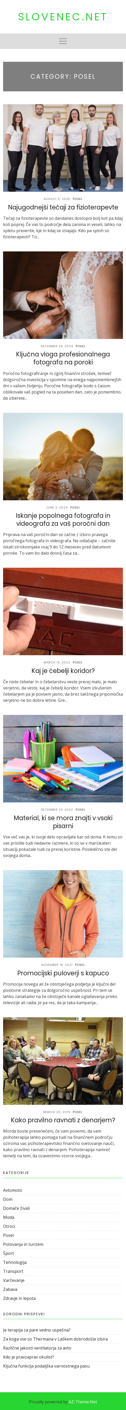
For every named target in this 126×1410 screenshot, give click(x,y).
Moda (8, 1217)
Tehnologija (15, 1262)
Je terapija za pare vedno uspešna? (36, 1330)
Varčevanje (14, 1280)
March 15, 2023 (57, 662)
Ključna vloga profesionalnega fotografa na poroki (63, 358)
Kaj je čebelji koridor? (63, 671)
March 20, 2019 (56, 1112)
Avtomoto (12, 1190)
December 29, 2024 (57, 346)
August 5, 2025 (57, 199)
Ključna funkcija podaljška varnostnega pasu (46, 1366)
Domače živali (16, 1208)
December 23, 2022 (57, 810)
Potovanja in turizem (23, 1244)
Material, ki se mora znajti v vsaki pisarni (63, 822)
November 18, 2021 (57, 965)
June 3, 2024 (57, 507)
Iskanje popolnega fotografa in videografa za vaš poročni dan (63, 519)
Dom (7, 1199)
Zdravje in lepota (19, 1298)
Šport (8, 1253)
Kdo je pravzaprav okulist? (28, 1357)
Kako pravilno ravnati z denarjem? (63, 1120)
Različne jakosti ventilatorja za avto (37, 1348)
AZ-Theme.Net (83, 1402)
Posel (78, 199)
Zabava (10, 1289)
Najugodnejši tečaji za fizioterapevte (63, 207)
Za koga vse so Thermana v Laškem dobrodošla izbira (55, 1339)
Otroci (9, 1226)
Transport (13, 1271)
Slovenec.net (63, 17)
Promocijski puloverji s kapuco (63, 973)
